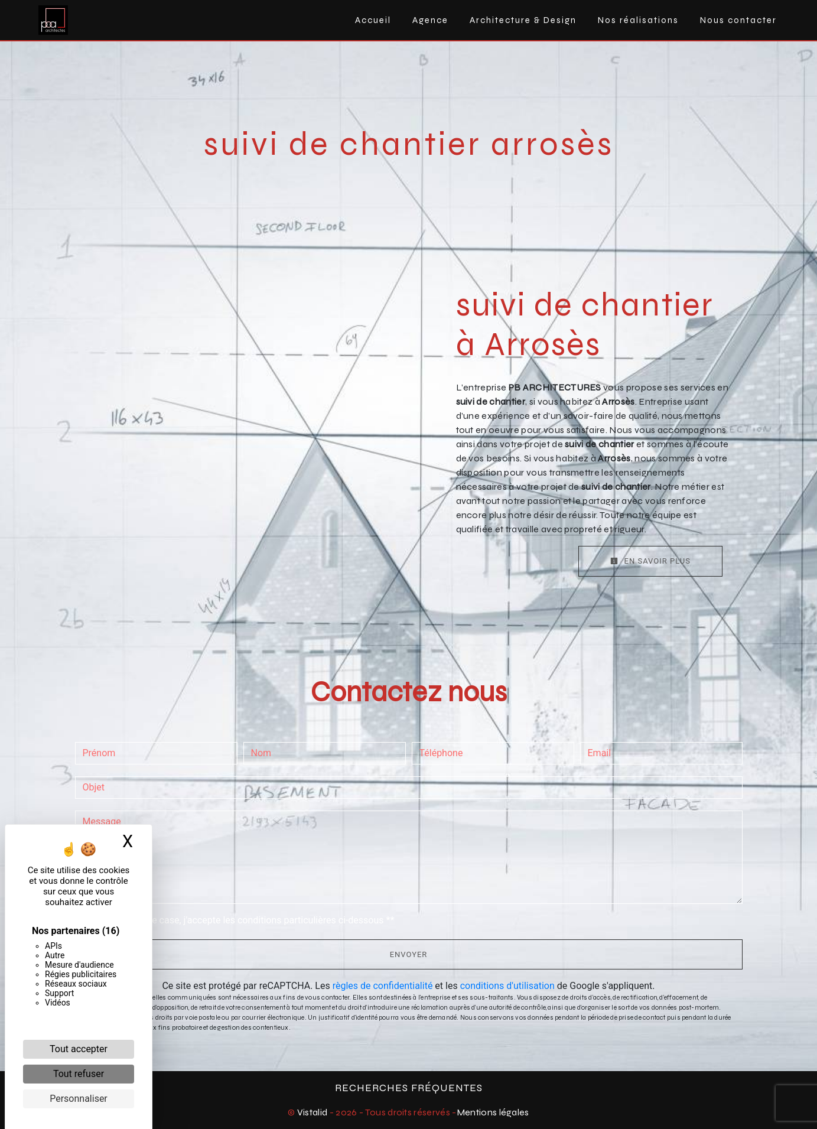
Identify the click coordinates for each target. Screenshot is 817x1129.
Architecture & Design (523, 20)
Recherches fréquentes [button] (409, 1088)
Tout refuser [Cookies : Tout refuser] (78, 1073)
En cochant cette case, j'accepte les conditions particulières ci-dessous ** (241, 920)
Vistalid (312, 1112)
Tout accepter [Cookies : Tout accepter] (79, 1049)
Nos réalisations (638, 20)
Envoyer (409, 954)
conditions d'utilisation (507, 985)
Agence (430, 20)
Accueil (373, 20)
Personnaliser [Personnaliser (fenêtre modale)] (79, 1098)
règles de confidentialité (383, 985)
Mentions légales (493, 1112)
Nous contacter (738, 20)
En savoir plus (650, 561)
